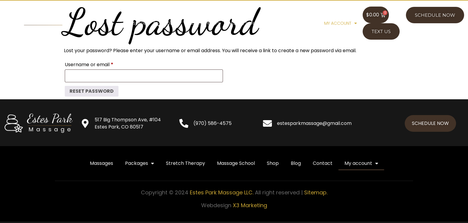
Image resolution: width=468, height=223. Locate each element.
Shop (272, 23)
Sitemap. (315, 192)
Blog (289, 23)
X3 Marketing (250, 205)
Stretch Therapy (202, 23)
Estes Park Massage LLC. (221, 192)
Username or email (99, 64)
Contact (309, 23)
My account (340, 23)
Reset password (92, 91)
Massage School (244, 23)
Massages (138, 23)
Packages (167, 23)
